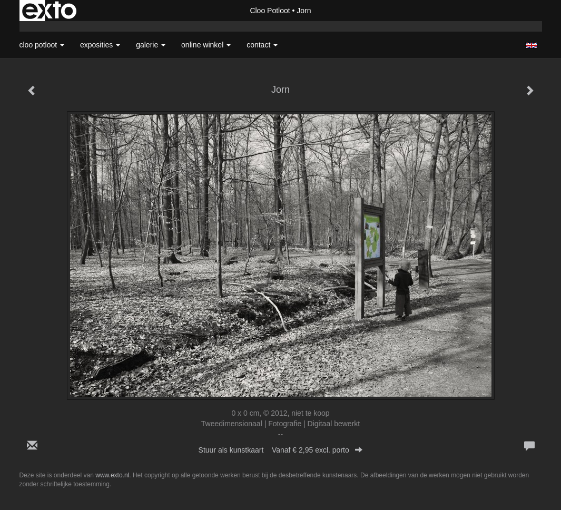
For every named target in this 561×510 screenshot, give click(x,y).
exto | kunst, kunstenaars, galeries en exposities (49, 10)
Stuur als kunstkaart (281, 450)
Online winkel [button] (206, 45)
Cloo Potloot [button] (42, 45)
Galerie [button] (150, 45)
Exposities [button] (100, 45)
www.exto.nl (112, 475)
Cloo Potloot (270, 10)
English (531, 45)
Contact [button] (262, 45)
